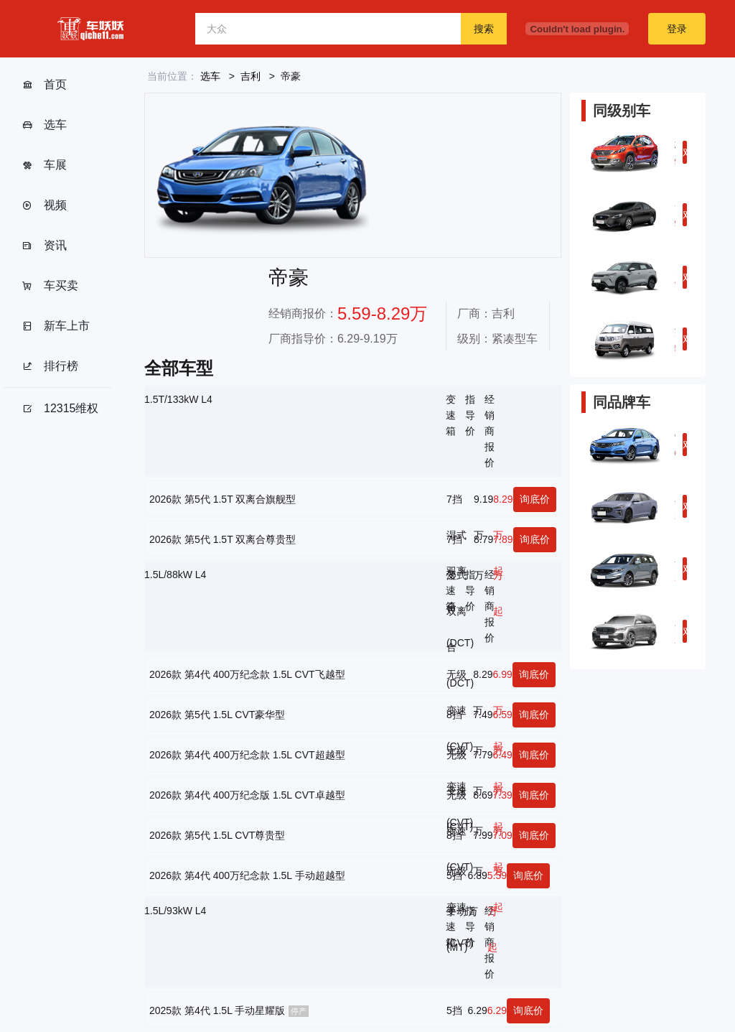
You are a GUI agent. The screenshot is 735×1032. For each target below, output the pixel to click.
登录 (677, 28)
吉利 (250, 76)
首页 (44, 85)
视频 (44, 205)
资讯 (44, 245)
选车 (44, 125)
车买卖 (50, 286)
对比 (685, 155)
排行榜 (50, 366)
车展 (44, 165)
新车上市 (56, 326)
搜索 (484, 28)
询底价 (535, 499)
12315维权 (60, 408)
